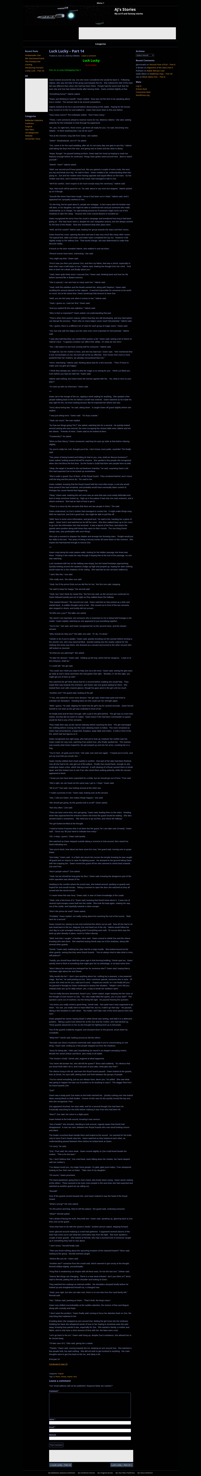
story (75, 1374)
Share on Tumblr (69, 1366)
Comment (54, 1388)
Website (99, 42)
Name (52, 1417)
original (69, 1374)
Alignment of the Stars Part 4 (160, 65)
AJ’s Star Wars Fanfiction (130, 2)
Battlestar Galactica (33, 42)
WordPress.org (142, 92)
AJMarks (76, 53)
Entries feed (141, 86)
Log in (138, 83)
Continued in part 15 (58, 1361)
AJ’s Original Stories (106, 2)
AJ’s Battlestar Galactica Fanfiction (51, 2)
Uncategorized (85, 42)
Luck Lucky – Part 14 (66, 48)
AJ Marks (56, 1374)
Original (60, 42)
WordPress (94, 1474)
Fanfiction (49, 42)
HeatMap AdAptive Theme (110, 1474)
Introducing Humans (34, 65)
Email (52, 1425)
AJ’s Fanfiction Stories (82, 2)
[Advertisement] (127, 32)
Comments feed (143, 89)
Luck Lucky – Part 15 (121, 1462)
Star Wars (71, 42)
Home (28, 2)
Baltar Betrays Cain (156, 68)
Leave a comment (88, 53)
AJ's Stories (125, 8)
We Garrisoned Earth (34, 56)
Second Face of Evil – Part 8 (162, 62)
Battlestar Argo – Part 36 (161, 71)
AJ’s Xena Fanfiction (156, 2)
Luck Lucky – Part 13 (60, 1462)
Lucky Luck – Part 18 (34, 68)
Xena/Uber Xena (112, 42)
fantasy (63, 1374)
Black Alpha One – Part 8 (153, 74)
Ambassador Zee (33, 52)
